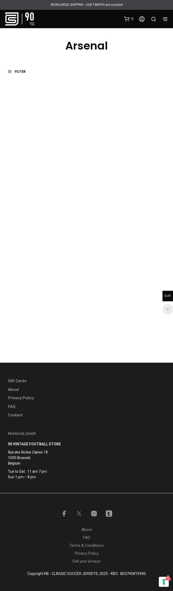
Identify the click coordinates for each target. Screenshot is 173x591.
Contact (15, 415)
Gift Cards (17, 380)
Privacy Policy (21, 398)
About (13, 389)
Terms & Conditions (86, 545)
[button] (128, 18)
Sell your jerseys (86, 561)
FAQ (11, 406)
